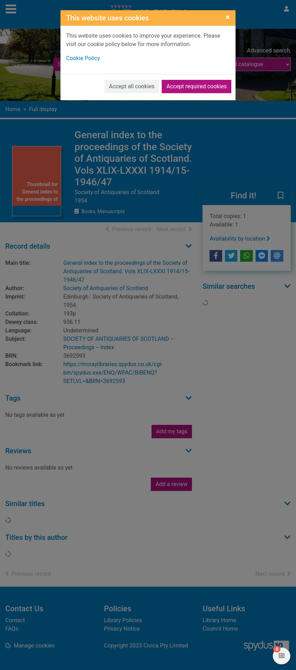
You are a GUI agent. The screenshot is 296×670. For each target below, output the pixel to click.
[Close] (228, 17)
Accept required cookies (196, 86)
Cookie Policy (83, 58)
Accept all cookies (132, 86)
